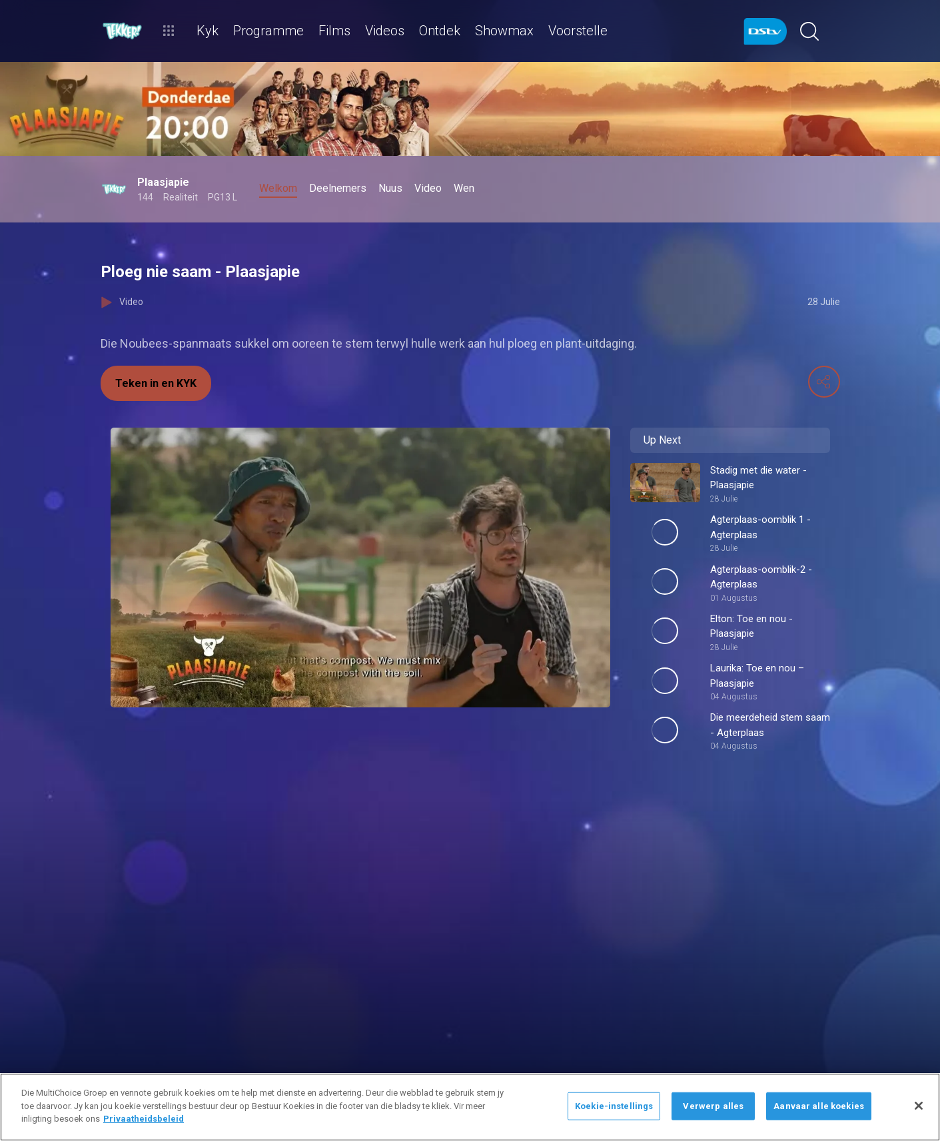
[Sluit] (918, 1105)
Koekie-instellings (614, 1106)
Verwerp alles (713, 1106)
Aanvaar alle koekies (818, 1106)
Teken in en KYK (156, 383)
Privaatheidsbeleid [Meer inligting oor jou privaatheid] (143, 1119)
